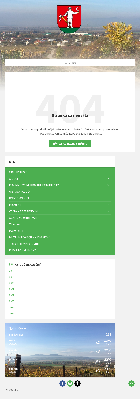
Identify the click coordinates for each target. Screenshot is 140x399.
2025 (11, 313)
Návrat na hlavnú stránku (70, 143)
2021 (11, 289)
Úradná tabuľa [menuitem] (19, 191)
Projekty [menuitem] (16, 205)
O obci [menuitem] (13, 178)
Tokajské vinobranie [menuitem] (24, 244)
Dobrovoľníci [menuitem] (19, 198)
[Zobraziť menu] (108, 172)
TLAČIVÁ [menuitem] (14, 224)
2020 (11, 283)
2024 (11, 307)
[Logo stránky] (70, 52)
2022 (11, 295)
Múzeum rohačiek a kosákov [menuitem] (29, 237)
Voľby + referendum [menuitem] (23, 211)
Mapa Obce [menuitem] (16, 231)
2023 (11, 301)
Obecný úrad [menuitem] (18, 172)
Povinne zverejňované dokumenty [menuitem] (34, 185)
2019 (11, 277)
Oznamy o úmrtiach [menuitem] (23, 217)
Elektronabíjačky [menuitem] (22, 250)
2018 (11, 270)
